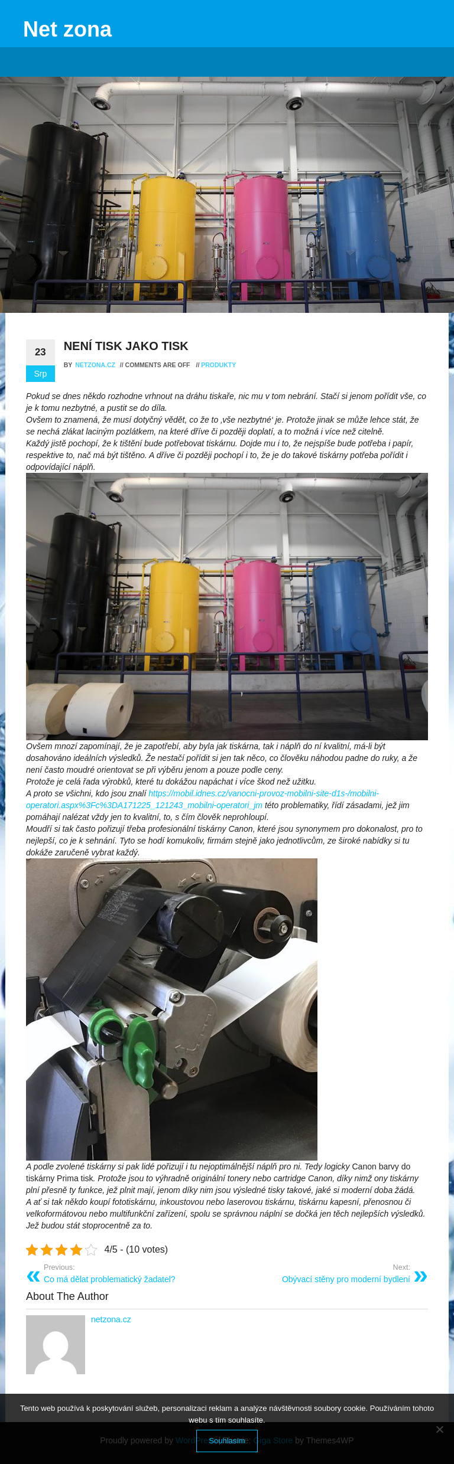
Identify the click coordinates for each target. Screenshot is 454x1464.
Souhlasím (227, 1440)
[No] (439, 1429)
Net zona (67, 29)
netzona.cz (96, 364)
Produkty (218, 364)
